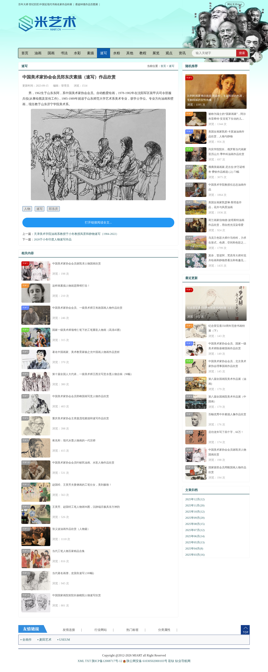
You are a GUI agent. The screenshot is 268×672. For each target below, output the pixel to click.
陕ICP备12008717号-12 (107, 661)
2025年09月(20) (195, 517)
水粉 (116, 53)
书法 (64, 53)
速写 (103, 53)
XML (81, 661)
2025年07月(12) (195, 530)
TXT (88, 661)
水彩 (77, 53)
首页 (24, 53)
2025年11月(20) (194, 505)
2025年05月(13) (195, 542)
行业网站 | (104, 629)
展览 (156, 53)
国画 (51, 53)
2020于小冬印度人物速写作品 (53, 239)
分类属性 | (167, 629)
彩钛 (171, 661)
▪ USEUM (63, 639)
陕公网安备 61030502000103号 (145, 661)
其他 (129, 53)
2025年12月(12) (195, 499)
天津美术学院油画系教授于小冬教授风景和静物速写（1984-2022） (76, 233)
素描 (90, 53)
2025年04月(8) (194, 548)
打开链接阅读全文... (98, 222)
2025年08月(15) (195, 523)
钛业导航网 (182, 661)
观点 (169, 53)
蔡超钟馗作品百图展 (86, 4)
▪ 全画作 (26, 639)
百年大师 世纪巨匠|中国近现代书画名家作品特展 (45, 4)
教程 (142, 53)
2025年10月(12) (195, 511)
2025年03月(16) (195, 554)
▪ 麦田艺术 (44, 639)
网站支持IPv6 (234, 4)
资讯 (182, 53)
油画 (38, 53)
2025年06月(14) (195, 536)
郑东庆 (53, 208)
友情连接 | (72, 629)
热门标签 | (135, 629)
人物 (27, 208)
